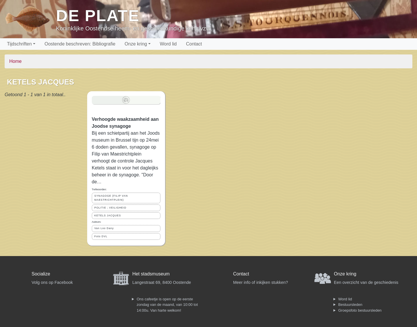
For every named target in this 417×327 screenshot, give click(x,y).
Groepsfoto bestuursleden (360, 310)
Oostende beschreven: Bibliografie (80, 43)
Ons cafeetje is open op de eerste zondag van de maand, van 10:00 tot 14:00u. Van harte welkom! (167, 305)
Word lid (168, 43)
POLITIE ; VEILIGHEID (110, 207)
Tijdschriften (19, 43)
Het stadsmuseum (151, 273)
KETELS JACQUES (107, 215)
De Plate (98, 15)
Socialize (41, 273)
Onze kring (136, 43)
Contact (194, 43)
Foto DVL (100, 236)
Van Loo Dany (104, 228)
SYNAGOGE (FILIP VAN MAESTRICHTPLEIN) (111, 197)
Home (15, 61)
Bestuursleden (350, 304)
